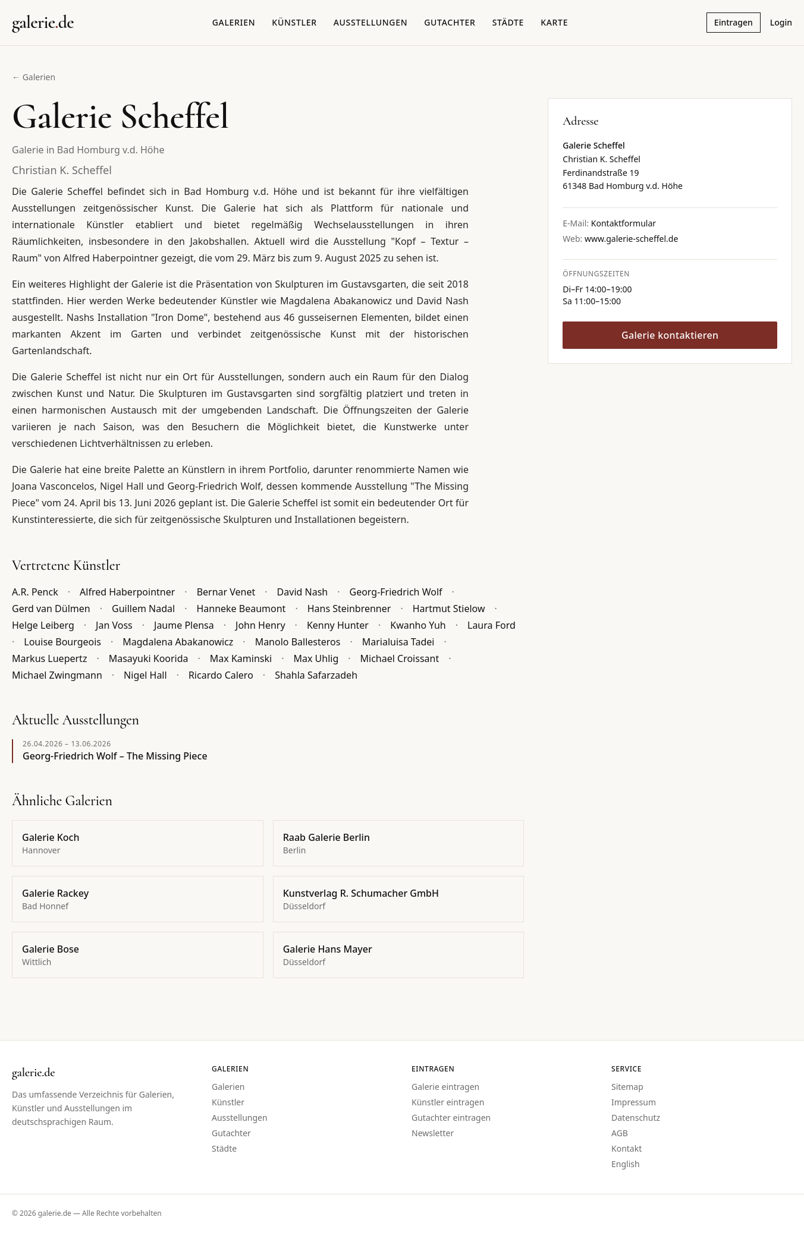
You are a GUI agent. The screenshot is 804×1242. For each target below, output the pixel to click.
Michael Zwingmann (57, 675)
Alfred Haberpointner (127, 591)
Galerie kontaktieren (669, 335)
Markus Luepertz (49, 658)
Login (781, 22)
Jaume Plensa (184, 625)
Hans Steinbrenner (349, 608)
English (625, 1164)
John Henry (260, 625)
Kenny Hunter (338, 625)
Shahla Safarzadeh (316, 675)
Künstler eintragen (448, 1102)
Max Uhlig (315, 658)
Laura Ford (491, 625)
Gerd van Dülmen (51, 608)
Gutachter (449, 22)
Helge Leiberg (43, 625)
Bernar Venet (226, 591)
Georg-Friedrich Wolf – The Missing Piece (115, 755)
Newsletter (433, 1133)
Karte (554, 22)
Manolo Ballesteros (298, 641)
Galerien (234, 22)
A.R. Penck (35, 591)
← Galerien (33, 77)
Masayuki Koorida (149, 658)
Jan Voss (114, 625)
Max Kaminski (241, 658)
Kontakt (626, 1148)
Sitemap (627, 1086)
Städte (508, 22)
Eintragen (733, 22)
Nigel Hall (145, 675)
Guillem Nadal (143, 608)
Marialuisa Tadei (398, 641)
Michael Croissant (399, 658)
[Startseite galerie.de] (43, 22)
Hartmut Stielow (449, 608)
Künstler (294, 22)
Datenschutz (635, 1117)
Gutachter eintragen (451, 1117)
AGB (619, 1133)
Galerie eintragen (445, 1086)
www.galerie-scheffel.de (631, 238)
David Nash (302, 591)
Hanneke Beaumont (240, 608)
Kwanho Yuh (417, 625)
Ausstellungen (371, 22)
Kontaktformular (623, 223)
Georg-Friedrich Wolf (396, 591)
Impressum (633, 1102)
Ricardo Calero (221, 675)
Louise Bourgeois (62, 641)
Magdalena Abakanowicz (178, 641)
